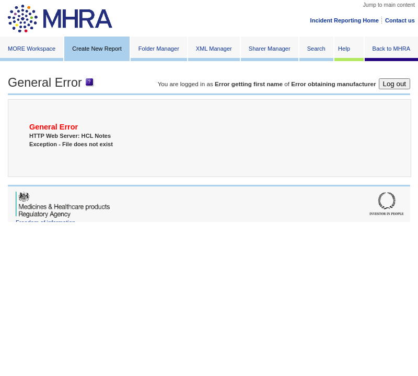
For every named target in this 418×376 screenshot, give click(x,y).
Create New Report (97, 48)
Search (316, 48)
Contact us (400, 20)
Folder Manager (158, 48)
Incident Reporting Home (344, 20)
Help (344, 48)
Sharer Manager (270, 48)
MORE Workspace (31, 48)
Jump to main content (389, 5)
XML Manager (214, 48)
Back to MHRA (391, 48)
